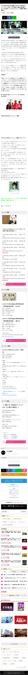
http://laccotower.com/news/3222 (9, 395)
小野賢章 (23, 657)
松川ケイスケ (12, 521)
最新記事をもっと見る (17, 595)
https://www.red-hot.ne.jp (8, 336)
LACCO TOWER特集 (7, 524)
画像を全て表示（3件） (14, 37)
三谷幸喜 (15, 654)
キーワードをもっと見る (21, 667)
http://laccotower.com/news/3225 (9, 388)
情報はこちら (16, 284)
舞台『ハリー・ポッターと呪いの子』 (11, 651)
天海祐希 (11, 663)
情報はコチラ (16, 340)
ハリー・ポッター (6, 654)
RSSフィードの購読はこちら (17, 474)
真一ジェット (22, 521)
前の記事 (4, 511)
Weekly (14, 571)
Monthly (23, 571)
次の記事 (24, 511)
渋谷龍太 (4, 521)
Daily (5, 571)
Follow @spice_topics (14, 486)
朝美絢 (20, 660)
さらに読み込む (18, 644)
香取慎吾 (4, 663)
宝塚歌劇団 (15, 657)
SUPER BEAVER (16, 518)
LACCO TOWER (6, 518)
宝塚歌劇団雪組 (6, 657)
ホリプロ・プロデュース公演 (9, 660)
